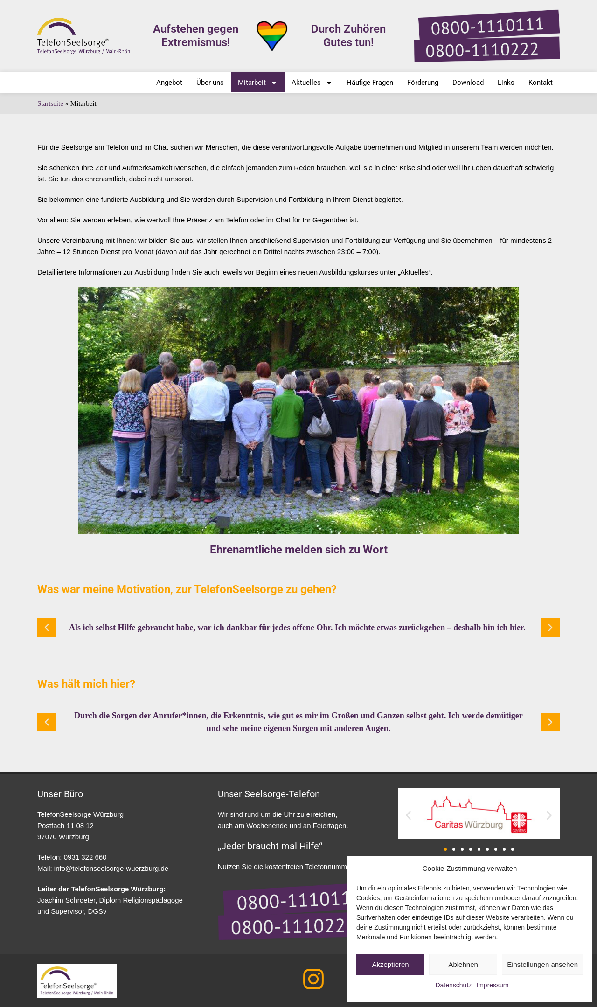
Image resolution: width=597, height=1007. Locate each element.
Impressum (492, 985)
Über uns (210, 82)
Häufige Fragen (370, 82)
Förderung (422, 82)
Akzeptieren (390, 964)
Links (506, 82)
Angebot (169, 82)
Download (468, 82)
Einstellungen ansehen (542, 964)
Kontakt (540, 82)
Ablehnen (463, 964)
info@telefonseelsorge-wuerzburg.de (111, 868)
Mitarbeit (258, 83)
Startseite (50, 103)
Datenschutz (453, 985)
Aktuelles (312, 83)
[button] (46, 627)
